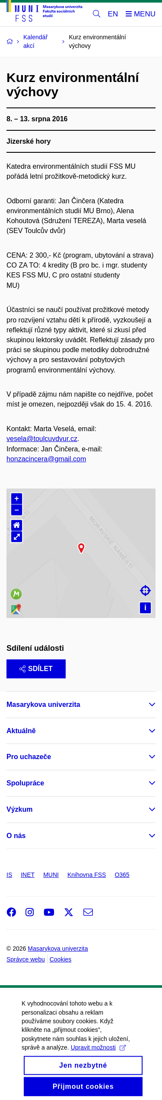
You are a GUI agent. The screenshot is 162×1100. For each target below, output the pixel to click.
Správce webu (25, 959)
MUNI (51, 874)
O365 (121, 874)
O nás (15, 835)
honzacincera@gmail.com (46, 459)
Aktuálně (21, 730)
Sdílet (36, 668)
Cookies (61, 959)
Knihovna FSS (86, 874)
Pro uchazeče (28, 756)
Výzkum (19, 809)
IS (9, 874)
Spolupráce (25, 783)
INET (28, 874)
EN (113, 14)
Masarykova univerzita (43, 704)
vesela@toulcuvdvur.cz (41, 438)
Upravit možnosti (98, 1067)
